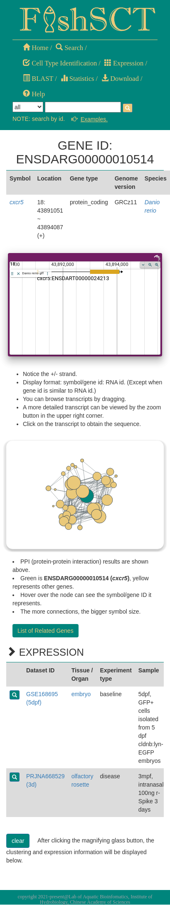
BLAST (38, 79)
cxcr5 (16, 202)
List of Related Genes (45, 630)
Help (34, 94)
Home (35, 48)
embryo (81, 694)
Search (69, 48)
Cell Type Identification (60, 63)
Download (120, 79)
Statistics (77, 79)
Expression (123, 63)
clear (18, 840)
